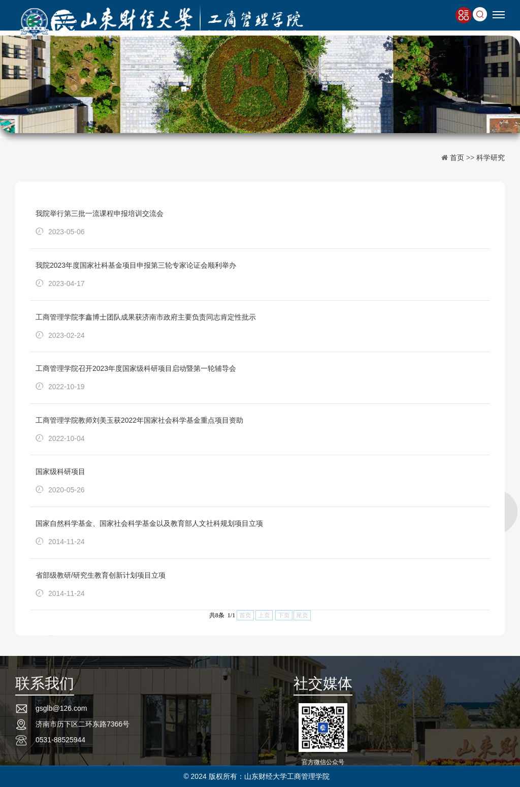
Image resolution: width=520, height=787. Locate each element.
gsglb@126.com (61, 708)
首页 (457, 157)
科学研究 (490, 157)
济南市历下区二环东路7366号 (82, 724)
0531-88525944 (60, 740)
